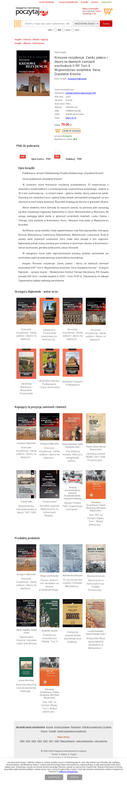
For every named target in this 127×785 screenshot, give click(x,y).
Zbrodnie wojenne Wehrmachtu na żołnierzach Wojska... (49, 510)
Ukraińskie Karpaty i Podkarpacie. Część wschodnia (49, 384)
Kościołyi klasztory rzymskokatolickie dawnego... (26, 688)
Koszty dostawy (62, 727)
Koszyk (49, 727)
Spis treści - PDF (35, 159)
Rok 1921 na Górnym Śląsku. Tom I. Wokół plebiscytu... (95, 519)
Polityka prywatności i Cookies (96, 727)
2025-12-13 (71, 118)
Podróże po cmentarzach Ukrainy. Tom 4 (50, 638)
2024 (33, 741)
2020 (57, 741)
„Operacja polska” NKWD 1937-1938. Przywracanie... (96, 457)
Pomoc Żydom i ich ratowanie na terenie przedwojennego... (49, 585)
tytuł (77, 30)
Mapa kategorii (67, 741)
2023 (39, 741)
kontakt (84, 2)
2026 (22, 741)
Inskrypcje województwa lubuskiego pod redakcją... (72, 637)
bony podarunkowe (68, 2)
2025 (28, 741)
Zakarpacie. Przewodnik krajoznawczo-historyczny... (50, 334)
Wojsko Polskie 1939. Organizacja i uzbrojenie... (72, 506)
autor (68, 30)
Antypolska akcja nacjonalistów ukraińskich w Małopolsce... (95, 643)
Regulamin (76, 727)
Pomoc (44, 731)
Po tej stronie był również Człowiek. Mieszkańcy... (73, 583)
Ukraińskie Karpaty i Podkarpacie (72, 383)
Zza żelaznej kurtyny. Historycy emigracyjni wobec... (72, 456)
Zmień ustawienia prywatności (71, 731)
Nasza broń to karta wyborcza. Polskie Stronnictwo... (96, 585)
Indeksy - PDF (68, 159)
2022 (45, 741)
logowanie (106, 2)
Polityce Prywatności (68, 771)
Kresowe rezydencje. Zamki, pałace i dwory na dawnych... (26, 334)
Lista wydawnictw (84, 741)
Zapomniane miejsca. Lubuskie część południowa (26, 640)
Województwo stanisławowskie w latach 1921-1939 (26, 509)
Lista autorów (100, 741)
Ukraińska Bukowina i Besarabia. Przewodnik (26, 388)
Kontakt (52, 731)
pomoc (94, 2)
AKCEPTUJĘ (54, 777)
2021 (51, 741)
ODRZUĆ (74, 777)
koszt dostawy (47, 2)
